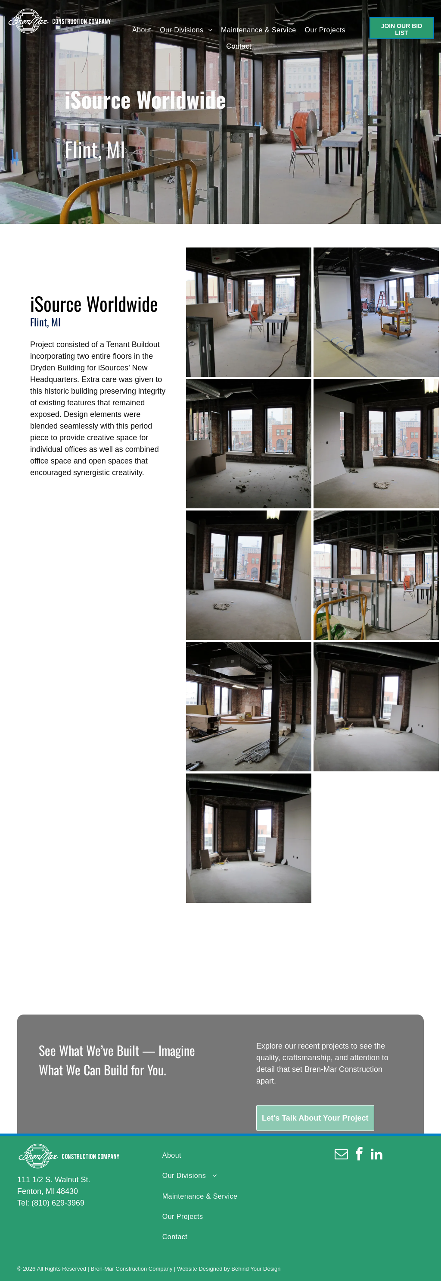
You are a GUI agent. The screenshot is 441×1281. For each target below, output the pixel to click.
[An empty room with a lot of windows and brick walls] (248, 575)
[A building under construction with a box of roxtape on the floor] (376, 575)
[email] (341, 1155)
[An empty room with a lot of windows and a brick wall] (376, 443)
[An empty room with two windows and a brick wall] (248, 443)
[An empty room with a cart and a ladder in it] (376, 312)
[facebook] (359, 1155)
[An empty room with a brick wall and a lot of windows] (376, 706)
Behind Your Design (255, 1268)
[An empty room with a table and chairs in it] (248, 312)
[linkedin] (377, 1155)
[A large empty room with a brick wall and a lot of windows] (248, 706)
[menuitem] (141, 30)
